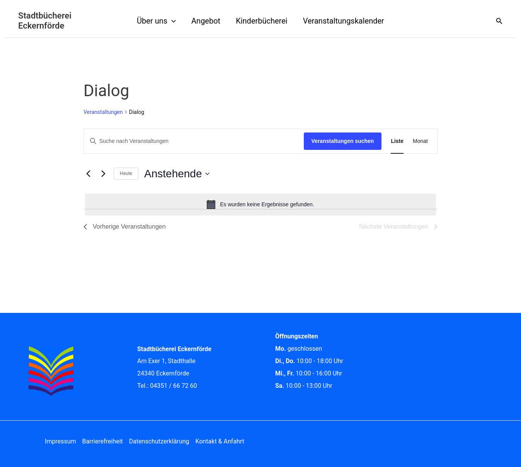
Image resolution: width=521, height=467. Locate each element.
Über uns (156, 20)
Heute (126, 173)
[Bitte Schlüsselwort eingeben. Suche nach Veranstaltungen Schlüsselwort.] (194, 141)
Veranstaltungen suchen (343, 141)
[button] (171, 20)
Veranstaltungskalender (343, 20)
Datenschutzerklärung (159, 441)
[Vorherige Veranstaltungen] (88, 173)
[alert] (260, 204)
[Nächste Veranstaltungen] (103, 173)
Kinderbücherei (262, 20)
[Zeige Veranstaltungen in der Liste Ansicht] (397, 141)
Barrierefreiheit (102, 441)
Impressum (60, 441)
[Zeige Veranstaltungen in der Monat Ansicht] (420, 141)
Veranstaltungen (103, 112)
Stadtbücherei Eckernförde (45, 21)
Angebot (205, 20)
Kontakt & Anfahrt (220, 441)
